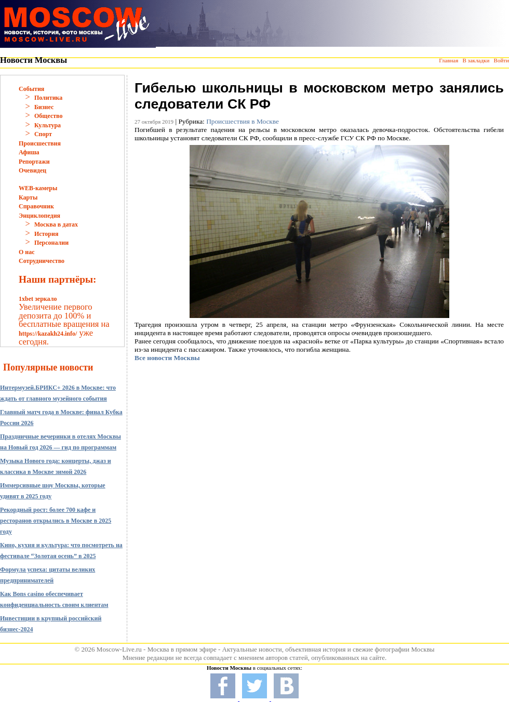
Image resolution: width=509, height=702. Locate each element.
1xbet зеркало (38, 298)
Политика (48, 97)
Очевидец (32, 170)
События (31, 88)
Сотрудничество (41, 260)
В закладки (475, 60)
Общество (48, 116)
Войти (501, 60)
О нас (27, 252)
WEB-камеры (38, 188)
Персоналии (51, 242)
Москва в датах (56, 224)
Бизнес (43, 107)
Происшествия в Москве (242, 121)
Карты (28, 197)
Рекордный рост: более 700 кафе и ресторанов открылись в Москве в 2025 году (55, 520)
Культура (47, 125)
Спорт (43, 134)
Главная (448, 60)
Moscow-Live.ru (119, 649)
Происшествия (40, 143)
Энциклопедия (39, 215)
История (46, 233)
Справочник (36, 206)
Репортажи (34, 161)
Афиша (29, 152)
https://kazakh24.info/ (48, 333)
